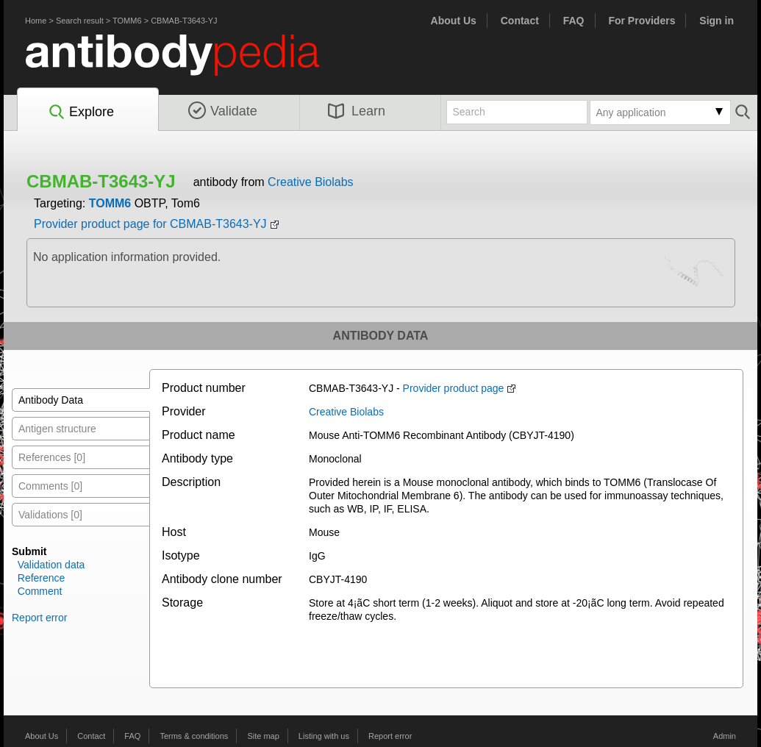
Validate (222, 111)
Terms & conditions (194, 736)
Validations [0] (50, 515)
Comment (40, 591)
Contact (520, 20)
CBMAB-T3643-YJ (184, 20)
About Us (453, 20)
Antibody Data (50, 400)
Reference (41, 578)
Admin (724, 736)
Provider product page (453, 388)
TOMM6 (127, 20)
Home (35, 20)
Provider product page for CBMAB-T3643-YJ (150, 224)
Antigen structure (57, 429)
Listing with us (324, 736)
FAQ (574, 20)
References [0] (51, 457)
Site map (263, 736)
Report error (39, 617)
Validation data (51, 565)
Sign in (716, 20)
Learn (356, 111)
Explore (80, 112)
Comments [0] (50, 486)
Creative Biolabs (311, 182)
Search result (80, 20)
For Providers (641, 20)
